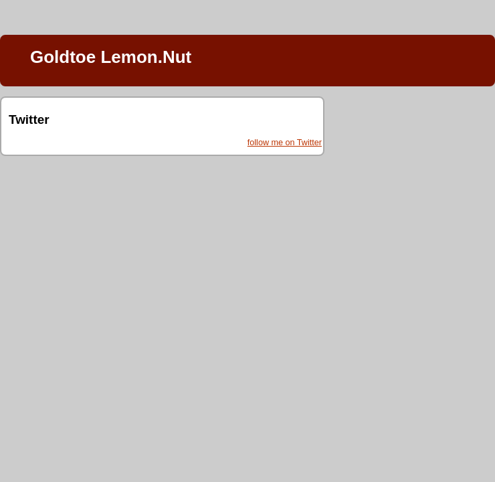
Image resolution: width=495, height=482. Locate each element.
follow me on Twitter (285, 142)
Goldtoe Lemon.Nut (110, 57)
